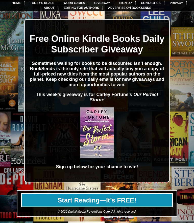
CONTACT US (151, 3)
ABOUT (49, 8)
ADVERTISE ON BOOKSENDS (129, 8)
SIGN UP (125, 3)
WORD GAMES (74, 3)
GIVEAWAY (102, 3)
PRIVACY (176, 3)
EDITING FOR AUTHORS (81, 8)
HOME (16, 3)
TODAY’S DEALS (42, 3)
